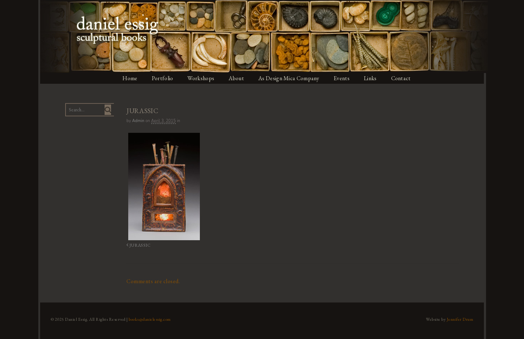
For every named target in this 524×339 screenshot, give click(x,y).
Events (344, 78)
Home (128, 78)
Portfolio (162, 78)
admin (137, 121)
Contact (404, 78)
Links (373, 78)
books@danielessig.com (148, 318)
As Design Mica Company (290, 78)
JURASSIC (136, 244)
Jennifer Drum (461, 318)
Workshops (201, 78)
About (237, 78)
